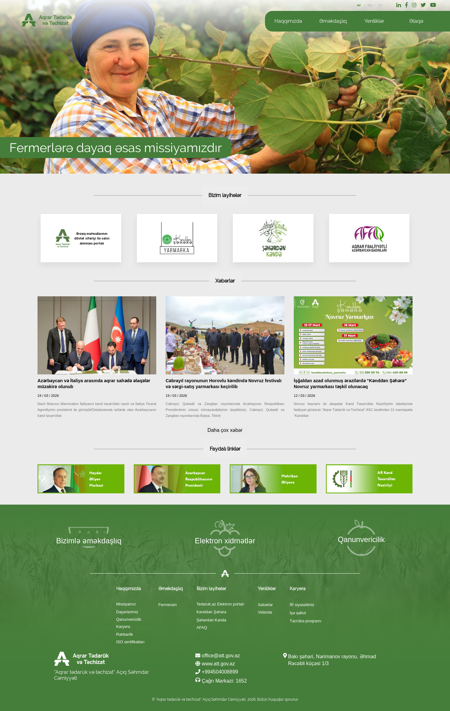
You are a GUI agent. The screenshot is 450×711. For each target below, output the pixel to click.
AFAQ (202, 627)
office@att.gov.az (217, 655)
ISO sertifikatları (130, 641)
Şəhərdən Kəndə (211, 620)
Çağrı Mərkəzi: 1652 (221, 680)
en (370, 5)
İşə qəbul (298, 612)
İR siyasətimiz (302, 604)
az (359, 5)
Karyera (123, 626)
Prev (12, 96)
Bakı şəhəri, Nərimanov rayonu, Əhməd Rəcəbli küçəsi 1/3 (332, 660)
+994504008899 (216, 671)
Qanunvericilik (128, 619)
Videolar (265, 612)
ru (380, 5)
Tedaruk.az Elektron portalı (220, 604)
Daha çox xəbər (225, 430)
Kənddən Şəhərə (211, 612)
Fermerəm (167, 604)
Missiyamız (126, 604)
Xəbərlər (265, 604)
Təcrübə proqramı (305, 621)
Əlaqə (416, 21)
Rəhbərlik (124, 634)
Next (443, 96)
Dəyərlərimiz (127, 612)
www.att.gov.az (215, 663)
